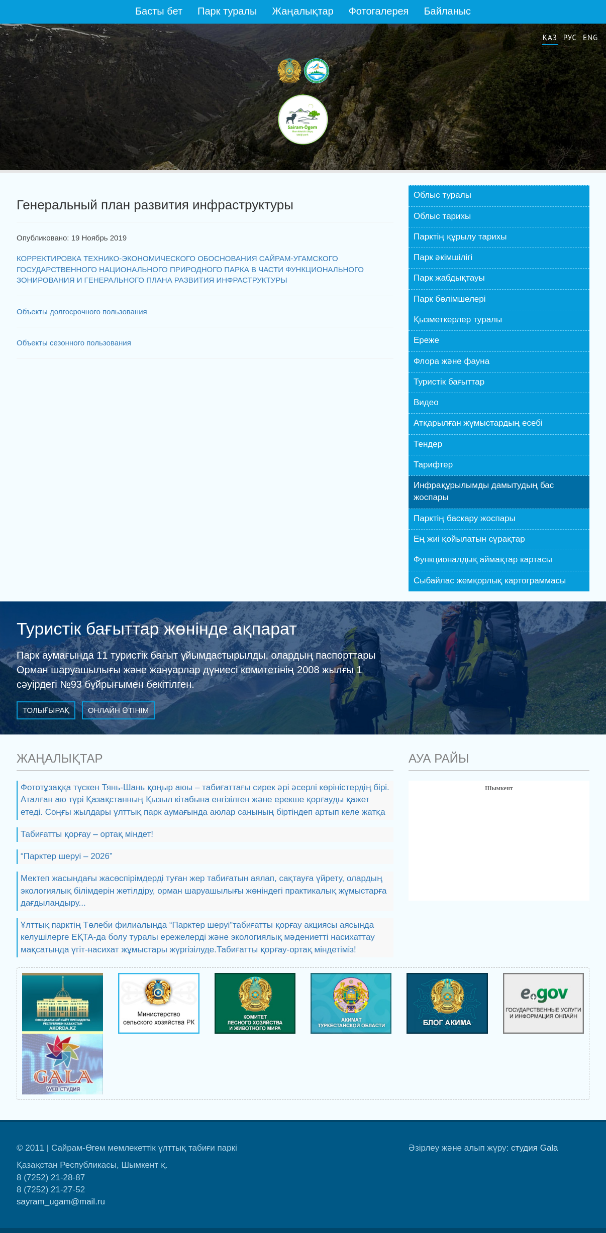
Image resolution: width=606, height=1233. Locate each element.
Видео (426, 402)
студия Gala (534, 1148)
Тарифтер (433, 464)
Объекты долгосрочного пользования (82, 311)
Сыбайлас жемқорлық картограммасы (490, 580)
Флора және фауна (451, 361)
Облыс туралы (442, 195)
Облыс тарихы (442, 216)
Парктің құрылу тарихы (460, 236)
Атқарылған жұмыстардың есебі (478, 423)
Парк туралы (227, 11)
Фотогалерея (379, 11)
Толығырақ (46, 710)
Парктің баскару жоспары (465, 518)
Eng (590, 37)
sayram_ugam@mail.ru (61, 1201)
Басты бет (158, 11)
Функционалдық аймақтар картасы (483, 559)
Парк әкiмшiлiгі (443, 257)
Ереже (426, 340)
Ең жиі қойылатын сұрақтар (469, 539)
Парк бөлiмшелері (450, 299)
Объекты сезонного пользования (74, 342)
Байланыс (447, 11)
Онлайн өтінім (118, 710)
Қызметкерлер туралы (458, 319)
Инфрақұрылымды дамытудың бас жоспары (484, 491)
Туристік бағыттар (449, 382)
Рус (570, 37)
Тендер (428, 444)
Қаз (550, 37)
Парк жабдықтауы (449, 278)
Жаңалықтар (302, 11)
